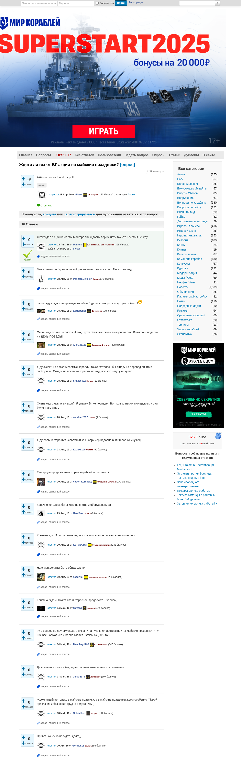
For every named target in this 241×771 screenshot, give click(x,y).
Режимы (182, 310)
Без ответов (84, 155)
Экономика (184, 334)
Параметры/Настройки (192, 296)
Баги (180, 179)
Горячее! (63, 155)
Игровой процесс (188, 226)
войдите (49, 214)
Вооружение (185, 197)
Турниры (183, 324)
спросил (54, 194)
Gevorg (77, 608)
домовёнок (79, 310)
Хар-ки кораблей (188, 329)
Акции (181, 174)
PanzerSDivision (82, 278)
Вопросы (43, 155)
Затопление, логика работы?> (197, 503)
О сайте (208, 155)
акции (42, 185)
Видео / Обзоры (187, 193)
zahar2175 (79, 676)
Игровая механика (189, 235)
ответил (52, 244)
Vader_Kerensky (82, 481)
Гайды (181, 216)
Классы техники (187, 254)
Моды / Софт (186, 277)
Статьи (174, 155)
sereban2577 (80, 417)
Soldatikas (79, 713)
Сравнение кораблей (191, 315)
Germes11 (78, 745)
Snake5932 (79, 380)
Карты (181, 244)
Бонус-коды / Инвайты (192, 188)
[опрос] (77, 164)
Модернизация (187, 273)
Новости (182, 287)
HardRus (78, 513)
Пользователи (109, 155)
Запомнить (107, 3)
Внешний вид (186, 212)
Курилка (182, 268)
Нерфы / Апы (186, 282)
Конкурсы (183, 263)
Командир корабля (189, 259)
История (182, 240)
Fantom (77, 244)
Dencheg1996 (81, 644)
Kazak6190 (79, 449)
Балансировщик (187, 183)
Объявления (185, 291)
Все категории (191, 169)
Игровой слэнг (186, 230)
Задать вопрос (137, 155)
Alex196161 (79, 344)
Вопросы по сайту (189, 207)
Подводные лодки (189, 306)
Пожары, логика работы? (193, 490)
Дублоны (191, 155)
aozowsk (78, 577)
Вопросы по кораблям (191, 202)
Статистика (184, 320)
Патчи (181, 301)
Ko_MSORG (80, 544)
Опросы (158, 155)
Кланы (181, 249)
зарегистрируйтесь (79, 214)
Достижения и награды (192, 221)
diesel (78, 194)
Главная (25, 155)
